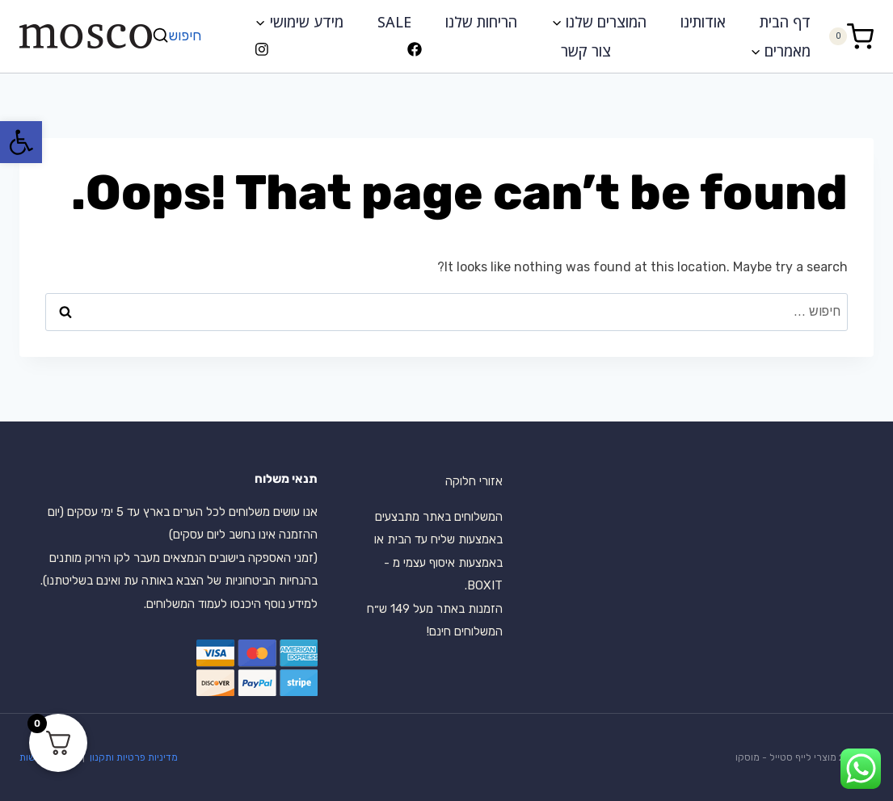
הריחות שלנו (481, 21)
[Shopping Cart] (851, 36)
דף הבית (785, 21)
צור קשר (586, 51)
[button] (21, 142)
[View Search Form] (178, 36)
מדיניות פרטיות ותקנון (132, 757)
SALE (394, 21)
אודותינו (703, 21)
